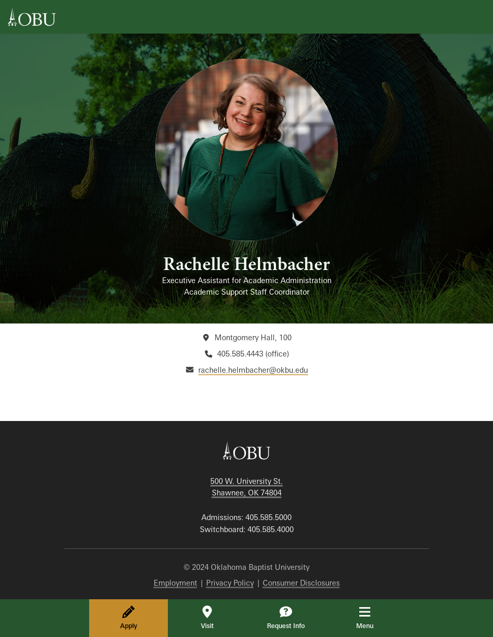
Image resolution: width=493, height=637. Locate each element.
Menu (372, 618)
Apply (128, 618)
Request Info (286, 618)
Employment (175, 582)
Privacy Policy (230, 582)
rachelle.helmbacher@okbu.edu (253, 369)
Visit (207, 618)
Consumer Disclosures (301, 582)
